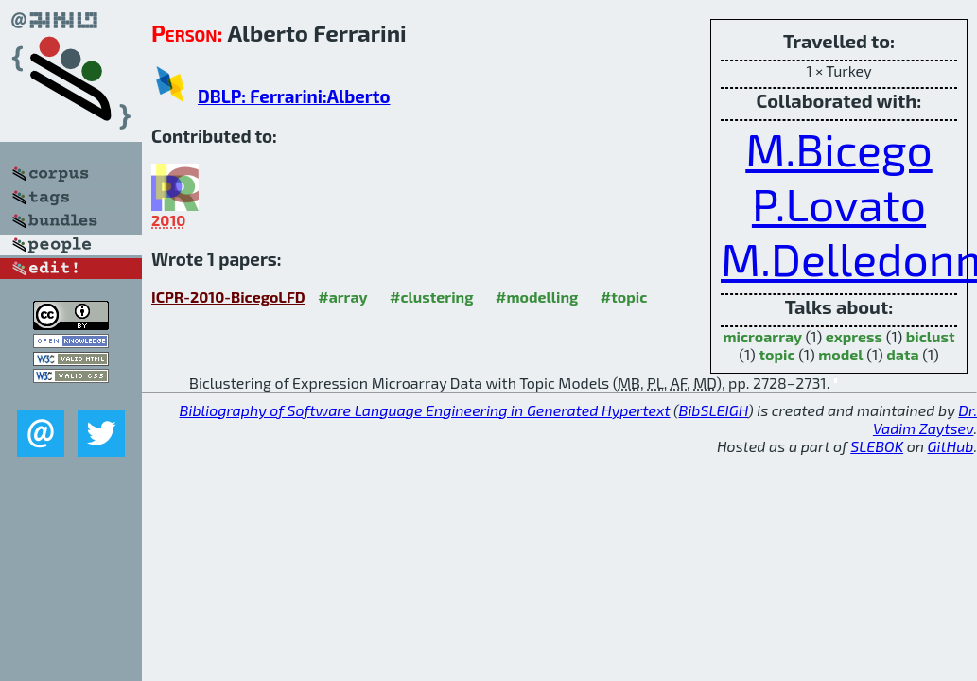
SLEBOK (876, 446)
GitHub (951, 446)
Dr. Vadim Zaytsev (925, 419)
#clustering (432, 297)
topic (776, 354)
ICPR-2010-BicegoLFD (228, 297)
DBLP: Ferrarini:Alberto (294, 96)
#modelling (537, 297)
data (902, 354)
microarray (762, 336)
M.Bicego (838, 148)
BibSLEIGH (713, 410)
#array (342, 297)
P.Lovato (839, 203)
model (840, 354)
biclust (930, 336)
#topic (624, 297)
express (854, 336)
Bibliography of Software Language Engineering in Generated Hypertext (425, 410)
